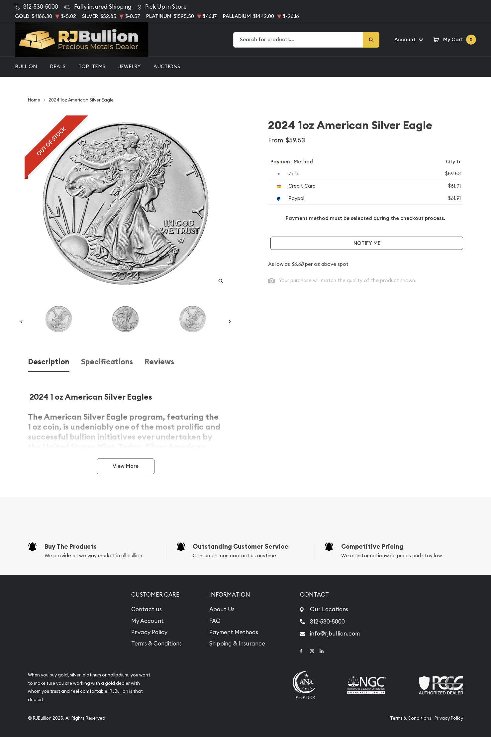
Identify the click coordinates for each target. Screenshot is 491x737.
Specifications (107, 361)
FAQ (215, 621)
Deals (57, 66)
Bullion (26, 66)
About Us (222, 609)
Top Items (91, 66)
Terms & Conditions (156, 643)
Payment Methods (233, 632)
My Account (147, 621)
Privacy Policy (149, 632)
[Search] (371, 40)
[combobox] (298, 40)
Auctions (166, 66)
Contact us (146, 609)
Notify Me (366, 243)
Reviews (159, 361)
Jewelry (129, 66)
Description (48, 361)
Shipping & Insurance (237, 643)
